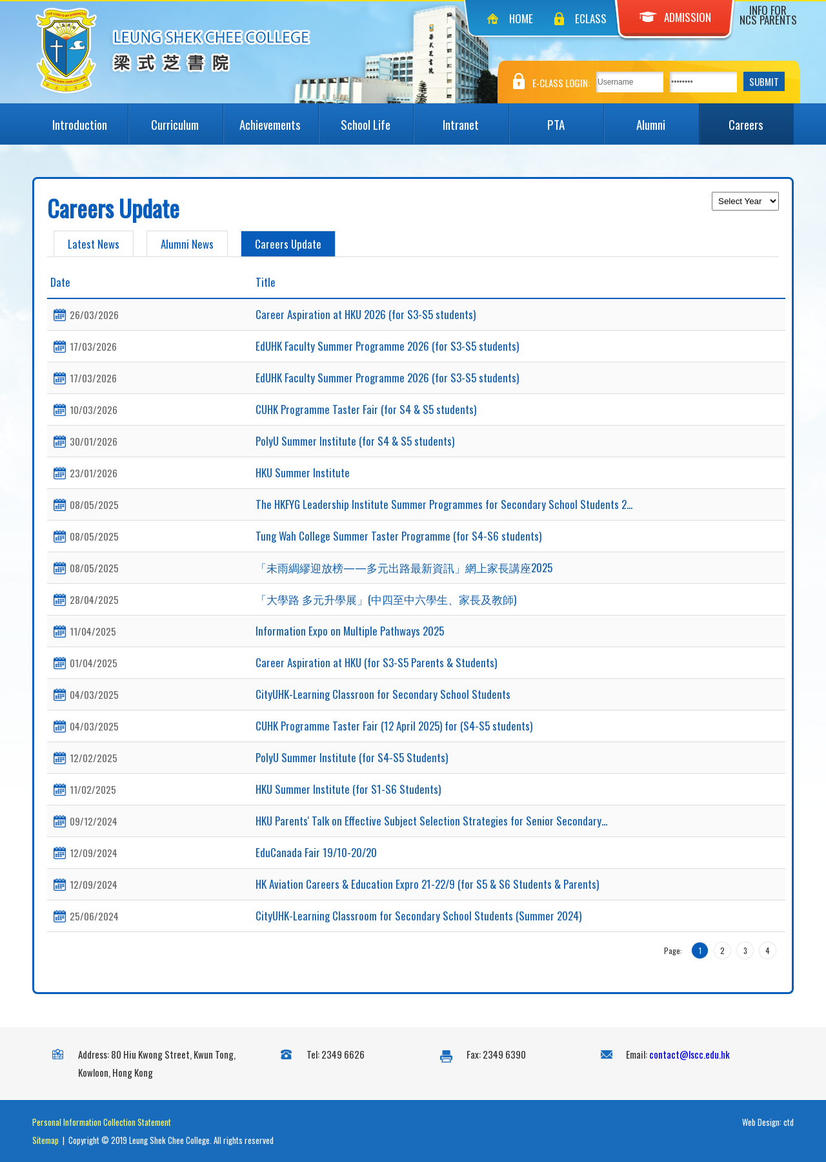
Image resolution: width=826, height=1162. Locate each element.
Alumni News (187, 244)
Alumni (667, 118)
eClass (591, 18)
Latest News (93, 244)
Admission (675, 17)
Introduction (89, 118)
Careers (761, 118)
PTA (575, 118)
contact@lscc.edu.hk (689, 1054)
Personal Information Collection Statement (101, 1121)
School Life (377, 118)
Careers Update (288, 244)
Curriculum (187, 118)
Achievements (278, 118)
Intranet (476, 118)
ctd (788, 1121)
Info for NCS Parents (768, 15)
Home (521, 18)
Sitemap (45, 1140)
